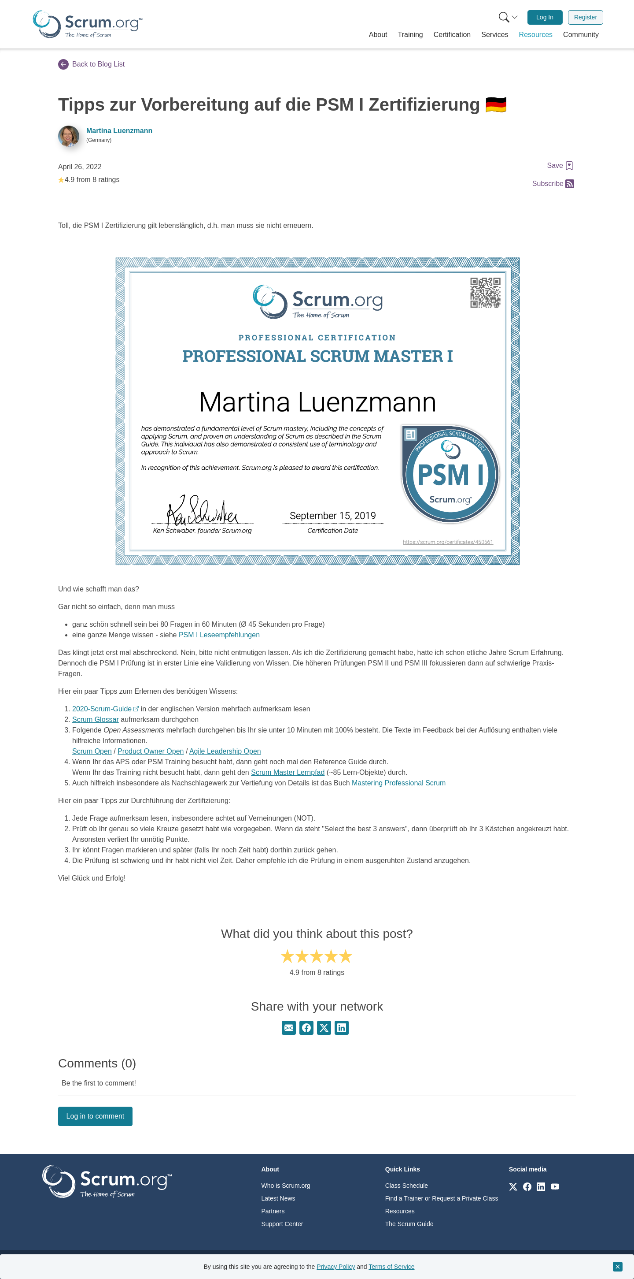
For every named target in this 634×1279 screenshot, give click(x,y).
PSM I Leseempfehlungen (219, 635)
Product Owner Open (151, 751)
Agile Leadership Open (225, 751)
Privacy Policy (336, 1266)
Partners (273, 1211)
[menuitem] (507, 17)
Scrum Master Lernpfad (287, 772)
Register (585, 17)
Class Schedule (406, 1185)
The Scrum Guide (409, 1223)
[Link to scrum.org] (513, 1186)
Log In (544, 17)
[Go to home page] (107, 1181)
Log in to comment (95, 1116)
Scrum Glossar (95, 719)
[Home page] (87, 24)
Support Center (282, 1223)
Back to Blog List (91, 64)
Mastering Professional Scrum (399, 783)
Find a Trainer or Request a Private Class (441, 1198)
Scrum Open (92, 751)
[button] (378, 35)
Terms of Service (391, 1266)
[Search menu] (508, 17)
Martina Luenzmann (119, 130)
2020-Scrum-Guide (102, 709)
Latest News (278, 1198)
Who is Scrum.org (286, 1185)
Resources (400, 1211)
